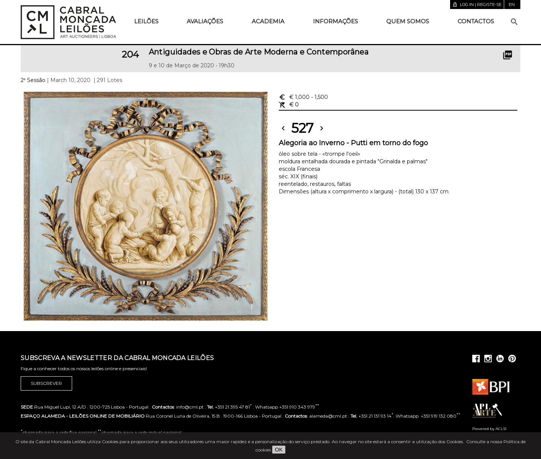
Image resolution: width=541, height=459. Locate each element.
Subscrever (46, 383)
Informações (335, 21)
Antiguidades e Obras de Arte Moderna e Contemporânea (259, 51)
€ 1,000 (303, 97)
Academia (268, 21)
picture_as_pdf (507, 55)
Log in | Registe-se (477, 4)
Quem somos (407, 21)
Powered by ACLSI (489, 428)
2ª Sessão (33, 80)
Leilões (146, 21)
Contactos (476, 21)
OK (279, 450)
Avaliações (205, 21)
